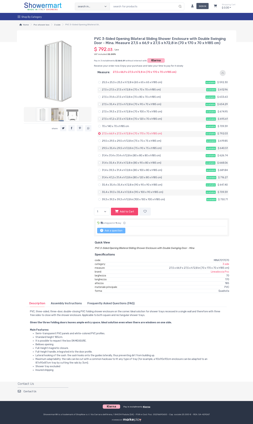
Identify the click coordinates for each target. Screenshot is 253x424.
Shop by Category (30, 17)
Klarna (156, 60)
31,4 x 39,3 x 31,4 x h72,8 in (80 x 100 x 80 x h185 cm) (132, 170)
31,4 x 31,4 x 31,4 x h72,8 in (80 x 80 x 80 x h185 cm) (131, 155)
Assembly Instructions (66, 303)
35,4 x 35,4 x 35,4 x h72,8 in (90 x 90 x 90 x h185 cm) (132, 184)
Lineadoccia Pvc (220, 271)
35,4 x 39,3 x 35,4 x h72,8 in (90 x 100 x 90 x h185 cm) (132, 192)
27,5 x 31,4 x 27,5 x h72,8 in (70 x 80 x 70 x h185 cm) (131, 97)
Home (26, 25)
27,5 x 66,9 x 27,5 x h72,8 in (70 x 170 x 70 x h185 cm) (132, 133)
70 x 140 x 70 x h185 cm (115, 126)
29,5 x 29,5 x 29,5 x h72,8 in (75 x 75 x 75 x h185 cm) (131, 140)
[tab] (37, 303)
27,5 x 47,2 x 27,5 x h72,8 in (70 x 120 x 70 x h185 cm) (132, 118)
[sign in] (198, 6)
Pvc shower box (41, 25)
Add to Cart (124, 211)
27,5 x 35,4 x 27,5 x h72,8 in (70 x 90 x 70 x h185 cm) (131, 104)
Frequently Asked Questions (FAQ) (111, 303)
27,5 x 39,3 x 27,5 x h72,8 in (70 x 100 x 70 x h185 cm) (132, 111)
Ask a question (111, 230)
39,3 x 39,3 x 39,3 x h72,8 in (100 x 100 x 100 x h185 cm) (133, 199)
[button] (161, 73)
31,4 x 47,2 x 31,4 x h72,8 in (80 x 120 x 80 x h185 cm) (132, 177)
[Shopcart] (215, 6)
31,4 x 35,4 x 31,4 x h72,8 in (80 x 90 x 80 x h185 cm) (131, 162)
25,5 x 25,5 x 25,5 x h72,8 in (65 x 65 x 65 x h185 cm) (132, 82)
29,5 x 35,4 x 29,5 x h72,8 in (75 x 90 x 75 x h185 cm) (132, 148)
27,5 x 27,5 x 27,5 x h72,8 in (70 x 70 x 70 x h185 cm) (131, 89)
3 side (57, 25)
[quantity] (102, 212)
